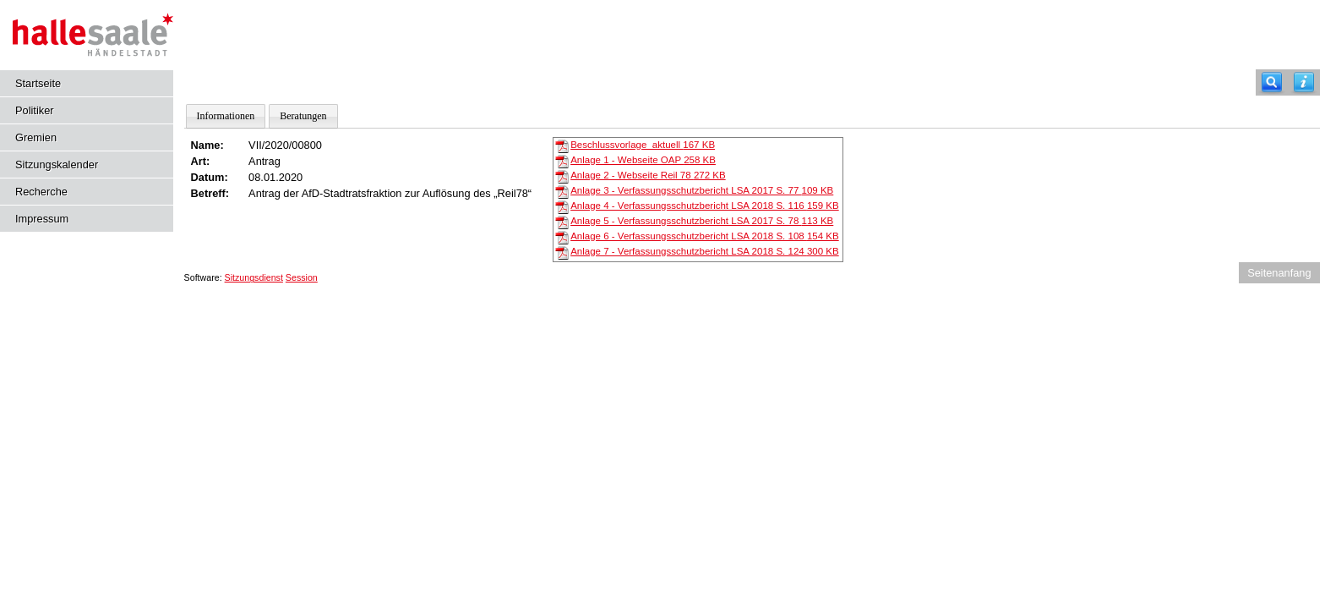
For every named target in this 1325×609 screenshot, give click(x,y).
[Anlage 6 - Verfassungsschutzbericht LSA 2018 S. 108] (562, 237)
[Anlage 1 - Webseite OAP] (562, 161)
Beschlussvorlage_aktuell (642, 145)
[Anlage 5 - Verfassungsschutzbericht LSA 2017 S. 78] (562, 222)
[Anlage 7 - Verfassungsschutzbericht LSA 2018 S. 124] (562, 252)
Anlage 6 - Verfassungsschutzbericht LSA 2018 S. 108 (704, 236)
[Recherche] (1272, 82)
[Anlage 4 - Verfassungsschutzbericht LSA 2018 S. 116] (562, 206)
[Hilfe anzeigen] (1304, 82)
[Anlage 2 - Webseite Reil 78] (562, 176)
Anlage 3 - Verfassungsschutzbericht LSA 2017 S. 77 (701, 190)
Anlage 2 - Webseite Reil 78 (648, 175)
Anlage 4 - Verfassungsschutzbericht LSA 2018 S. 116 (704, 205)
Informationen (226, 116)
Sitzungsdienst (254, 277)
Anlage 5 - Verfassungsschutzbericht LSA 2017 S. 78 (701, 221)
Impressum (41, 218)
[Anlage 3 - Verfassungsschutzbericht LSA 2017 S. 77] (562, 191)
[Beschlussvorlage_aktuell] (562, 145)
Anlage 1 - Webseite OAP (643, 160)
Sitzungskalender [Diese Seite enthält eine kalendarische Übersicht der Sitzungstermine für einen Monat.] (56, 164)
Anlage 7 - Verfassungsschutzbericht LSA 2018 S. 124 (704, 251)
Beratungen (303, 116)
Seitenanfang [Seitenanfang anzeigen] (1279, 272)
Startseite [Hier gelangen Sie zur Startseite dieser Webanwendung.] (38, 83)
